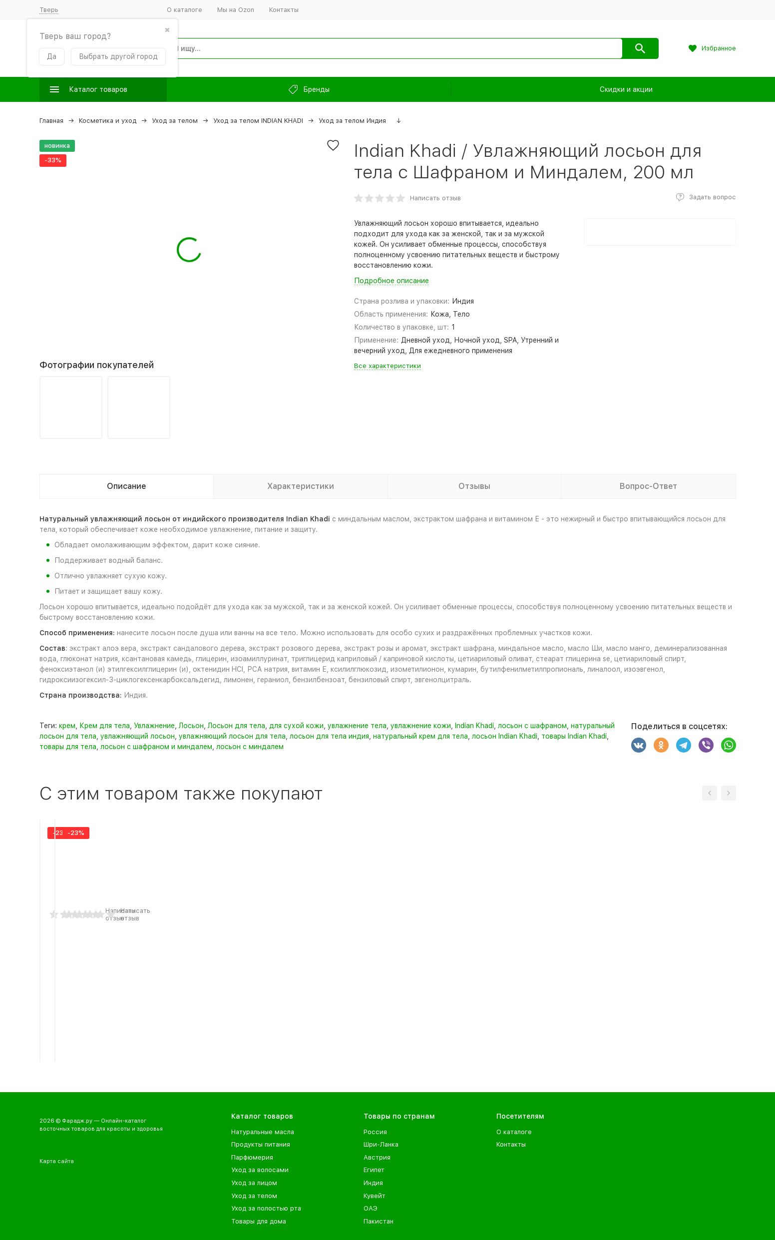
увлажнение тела (357, 726)
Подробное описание (391, 281)
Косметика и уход (107, 120)
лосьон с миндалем (250, 747)
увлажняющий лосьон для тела (232, 736)
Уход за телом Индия (352, 120)
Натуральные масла (262, 1132)
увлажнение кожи (420, 726)
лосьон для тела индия (329, 736)
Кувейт (375, 1196)
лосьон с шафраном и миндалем (156, 747)
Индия (373, 1183)
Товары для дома (258, 1221)
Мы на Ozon (235, 9)
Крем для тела (104, 726)
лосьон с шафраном (532, 726)
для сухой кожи (296, 726)
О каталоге (184, 9)
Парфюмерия (252, 1157)
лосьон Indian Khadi (504, 736)
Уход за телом (175, 120)
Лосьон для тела (236, 726)
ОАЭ (371, 1208)
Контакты (284, 9)
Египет (374, 1170)
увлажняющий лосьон (137, 736)
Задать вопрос (712, 197)
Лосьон (191, 726)
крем (67, 726)
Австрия (377, 1157)
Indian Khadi (474, 726)
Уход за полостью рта (266, 1208)
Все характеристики (387, 366)
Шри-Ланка (381, 1144)
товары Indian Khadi (574, 736)
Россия (375, 1132)
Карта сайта (56, 1161)
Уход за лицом (254, 1183)
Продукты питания (260, 1144)
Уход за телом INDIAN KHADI (258, 120)
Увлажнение (154, 726)
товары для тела (67, 747)
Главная (51, 120)
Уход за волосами (260, 1170)
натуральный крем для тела (420, 736)
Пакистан (378, 1221)
